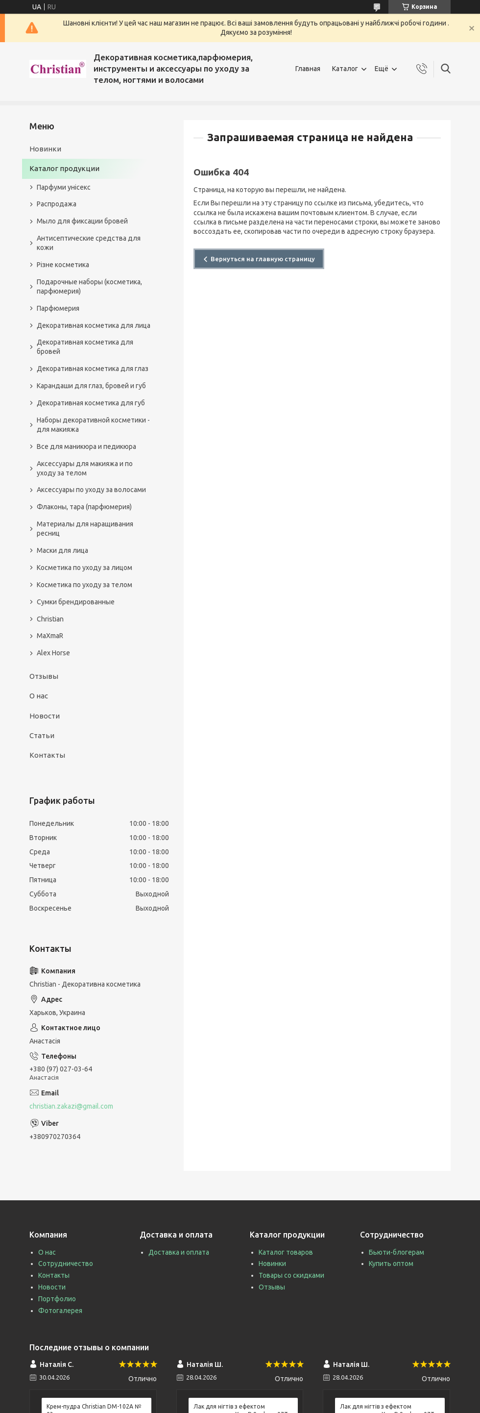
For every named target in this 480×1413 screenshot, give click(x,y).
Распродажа (56, 204)
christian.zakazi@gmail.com (71, 1106)
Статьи (41, 735)
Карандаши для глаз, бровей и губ (91, 386)
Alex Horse (53, 653)
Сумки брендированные (76, 602)
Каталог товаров (286, 1252)
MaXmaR (50, 636)
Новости (44, 716)
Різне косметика (63, 265)
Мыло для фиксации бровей (82, 221)
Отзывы (43, 676)
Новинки (45, 149)
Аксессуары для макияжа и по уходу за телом (85, 468)
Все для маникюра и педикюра (86, 446)
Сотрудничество (65, 1263)
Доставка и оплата (178, 1252)
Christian (50, 619)
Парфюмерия (58, 308)
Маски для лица (62, 550)
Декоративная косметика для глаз (92, 368)
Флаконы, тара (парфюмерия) (84, 507)
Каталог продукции (64, 168)
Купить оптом (391, 1263)
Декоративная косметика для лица (93, 325)
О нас (38, 696)
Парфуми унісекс (64, 187)
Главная (307, 69)
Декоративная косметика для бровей (85, 346)
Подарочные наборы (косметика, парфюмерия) (89, 286)
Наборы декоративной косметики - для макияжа (93, 424)
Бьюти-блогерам (396, 1252)
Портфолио (57, 1299)
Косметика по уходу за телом (84, 585)
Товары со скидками (291, 1275)
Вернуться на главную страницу (263, 258)
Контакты (47, 755)
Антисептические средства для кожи (89, 242)
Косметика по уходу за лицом (84, 567)
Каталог (345, 69)
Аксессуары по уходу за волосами (91, 490)
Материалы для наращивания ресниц (85, 528)
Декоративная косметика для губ (91, 403)
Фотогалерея (60, 1310)
